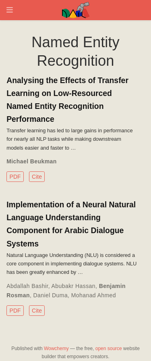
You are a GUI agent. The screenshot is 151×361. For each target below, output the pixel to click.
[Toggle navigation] (9, 9)
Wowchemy (56, 348)
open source (108, 348)
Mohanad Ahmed (93, 295)
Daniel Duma (50, 295)
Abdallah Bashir (27, 286)
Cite (37, 176)
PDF (15, 176)
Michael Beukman (31, 161)
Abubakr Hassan (73, 286)
